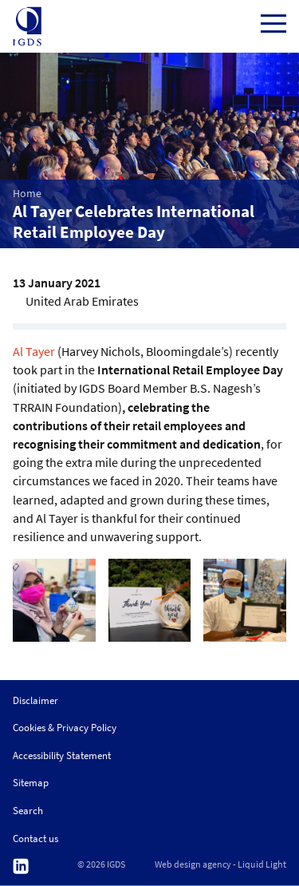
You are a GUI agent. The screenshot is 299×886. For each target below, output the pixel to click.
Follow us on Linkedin (21, 866)
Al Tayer (34, 351)
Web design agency (193, 864)
